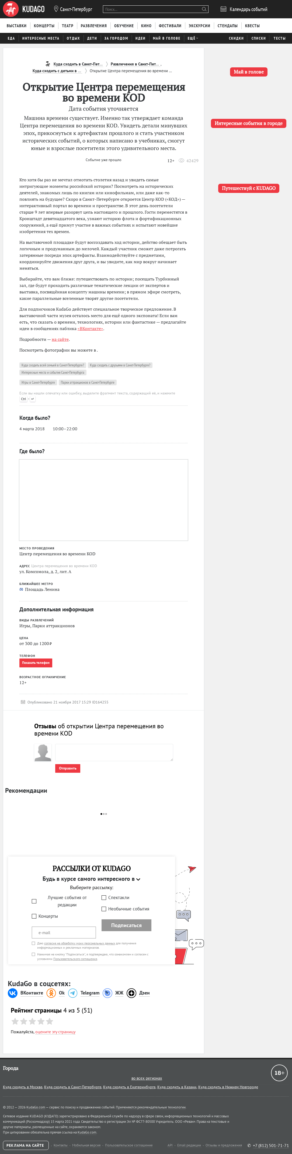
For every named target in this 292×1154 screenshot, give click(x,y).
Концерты (48, 916)
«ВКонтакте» (90, 328)
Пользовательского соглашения (75, 959)
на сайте (60, 339)
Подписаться (126, 925)
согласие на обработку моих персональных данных (79, 943)
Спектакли (118, 897)
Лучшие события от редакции (67, 901)
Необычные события (128, 909)
